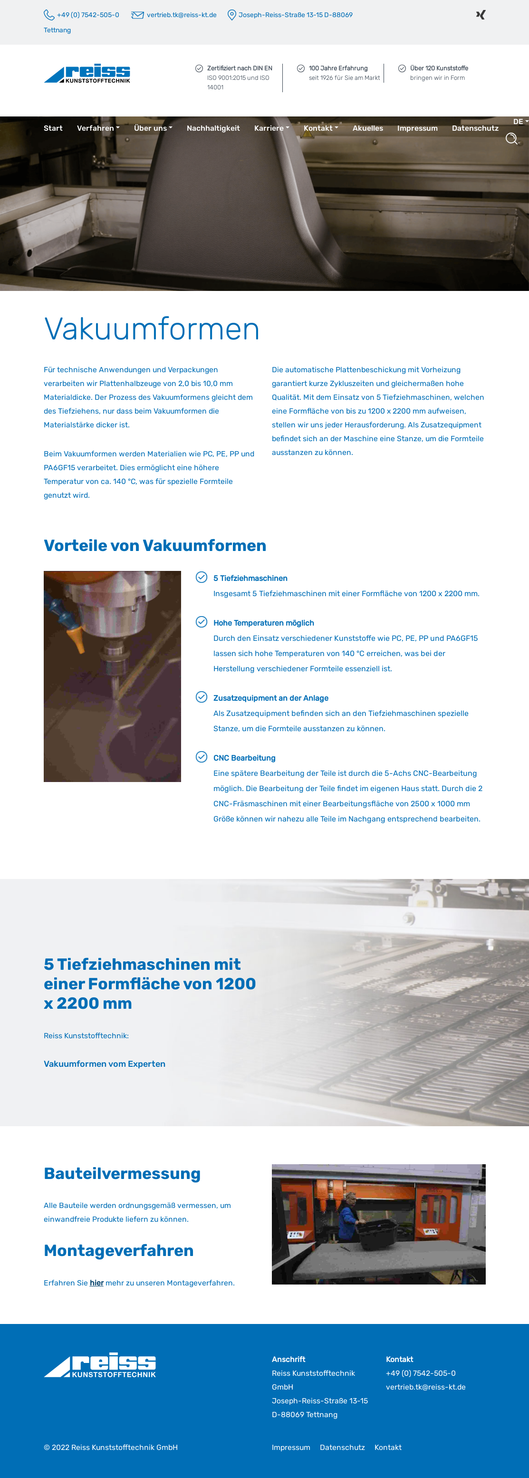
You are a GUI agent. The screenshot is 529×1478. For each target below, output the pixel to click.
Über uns (150, 128)
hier (97, 1282)
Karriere (269, 128)
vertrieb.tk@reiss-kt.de (426, 1386)
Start (53, 128)
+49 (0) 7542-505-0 (421, 1373)
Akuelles (368, 128)
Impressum (417, 128)
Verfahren (95, 128)
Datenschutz (475, 128)
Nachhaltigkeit (213, 128)
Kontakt (318, 128)
